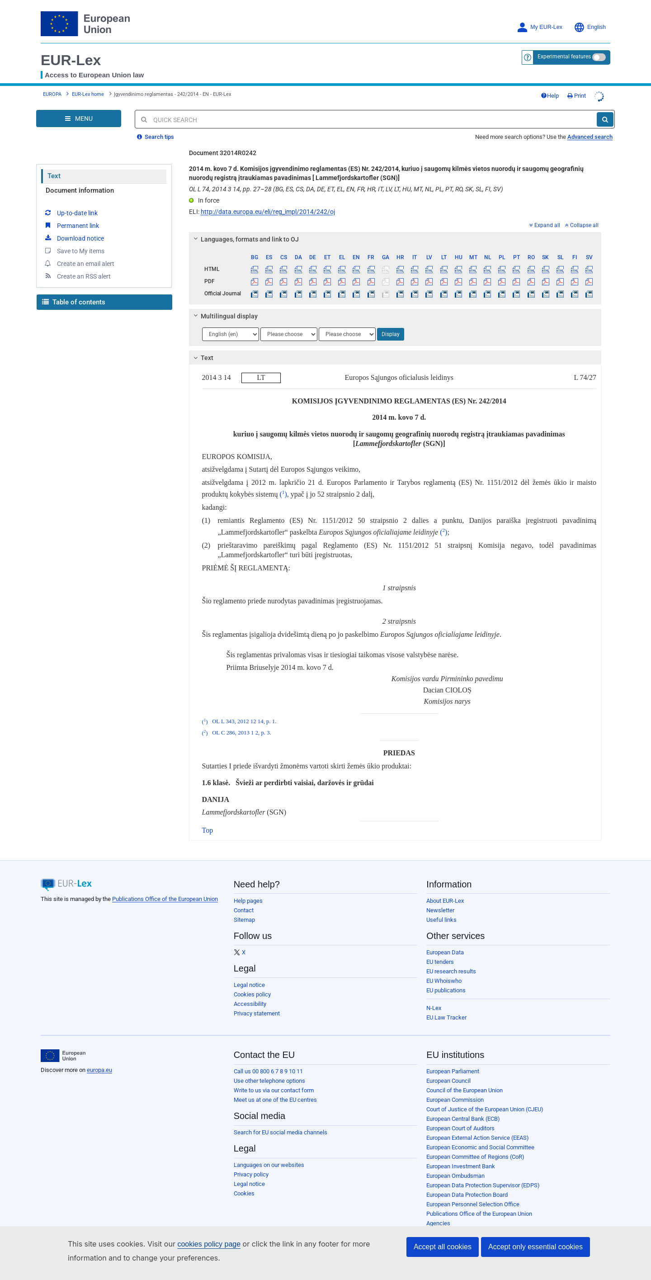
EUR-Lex (71, 60)
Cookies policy (252, 987)
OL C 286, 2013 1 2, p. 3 (241, 726)
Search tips (155, 130)
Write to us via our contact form (274, 1083)
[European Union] (63, 1049)
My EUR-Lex (539, 27)
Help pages (248, 894)
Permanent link (71, 218)
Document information (80, 184)
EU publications (446, 983)
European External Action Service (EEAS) (477, 1131)
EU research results (451, 964)
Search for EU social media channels (280, 1125)
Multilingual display (224, 309)
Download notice (73, 231)
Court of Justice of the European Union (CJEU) (484, 1102)
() (283, 487)
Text (54, 169)
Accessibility (250, 997)
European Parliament (452, 1064)
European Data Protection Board (467, 1188)
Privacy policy (251, 1167)
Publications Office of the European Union (165, 892)
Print (594, 92)
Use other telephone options (269, 1074)
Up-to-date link (70, 205)
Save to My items (73, 243)
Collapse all (582, 218)
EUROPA (52, 91)
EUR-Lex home (88, 91)
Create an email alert (78, 256)
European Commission (455, 1093)
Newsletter (440, 903)
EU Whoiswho (444, 974)
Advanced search (590, 130)
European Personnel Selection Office (472, 1197)
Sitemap (244, 913)
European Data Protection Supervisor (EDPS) (483, 1178)
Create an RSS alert (77, 269)
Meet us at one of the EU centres (275, 1093)
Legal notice (249, 978)
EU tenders (440, 955)
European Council (448, 1074)
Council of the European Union (464, 1083)
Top (207, 823)
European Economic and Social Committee (480, 1140)
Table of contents (73, 295)
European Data (445, 945)
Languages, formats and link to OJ (244, 232)
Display (391, 327)
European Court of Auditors (460, 1121)
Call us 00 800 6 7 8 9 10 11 (268, 1064)
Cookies (244, 1186)
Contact (244, 903)
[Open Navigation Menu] (78, 111)
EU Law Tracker (446, 1010)
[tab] (395, 232)
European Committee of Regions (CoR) (475, 1150)
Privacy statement (257, 1006)
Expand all (544, 218)
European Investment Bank (460, 1159)
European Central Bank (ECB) (463, 1112)
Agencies (438, 1216)
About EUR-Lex (445, 894)
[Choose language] (230, 327)
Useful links (441, 913)
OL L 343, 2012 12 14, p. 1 (243, 715)
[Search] (605, 112)
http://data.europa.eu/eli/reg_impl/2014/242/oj (268, 205)
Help (568, 92)
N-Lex (433, 1001)
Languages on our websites (269, 1158)
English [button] (590, 27)
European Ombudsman (455, 1169)
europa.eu (99, 1063)
